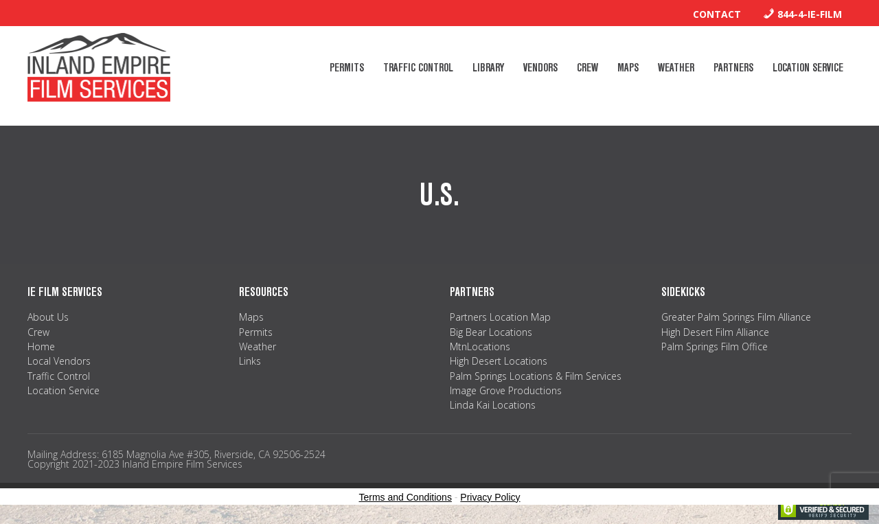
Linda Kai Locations (493, 404)
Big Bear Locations (491, 332)
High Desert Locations (498, 360)
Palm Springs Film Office (714, 346)
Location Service (63, 390)
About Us (48, 316)
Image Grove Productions (506, 390)
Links (250, 360)
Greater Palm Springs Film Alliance (736, 316)
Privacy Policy (490, 497)
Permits (256, 332)
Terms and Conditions (405, 497)
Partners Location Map (500, 316)
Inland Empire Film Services (98, 67)
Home (41, 346)
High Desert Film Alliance (715, 332)
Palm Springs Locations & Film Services (535, 376)
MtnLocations (480, 346)
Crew (38, 332)
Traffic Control (58, 376)
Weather (257, 346)
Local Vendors (59, 360)
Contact (717, 14)
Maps (251, 316)
